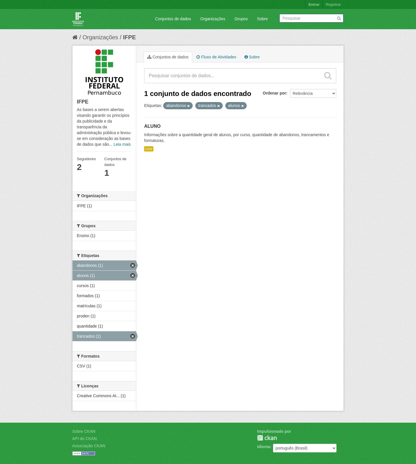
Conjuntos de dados (173, 18)
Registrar (333, 4)
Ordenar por (274, 93)
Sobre (262, 18)
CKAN (267, 438)
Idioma (263, 446)
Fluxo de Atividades (216, 57)
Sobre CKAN (83, 431)
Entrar (314, 4)
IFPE (129, 37)
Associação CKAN (88, 445)
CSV (148, 149)
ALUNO (152, 126)
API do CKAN (84, 438)
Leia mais (122, 144)
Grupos (241, 18)
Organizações (212, 18)
